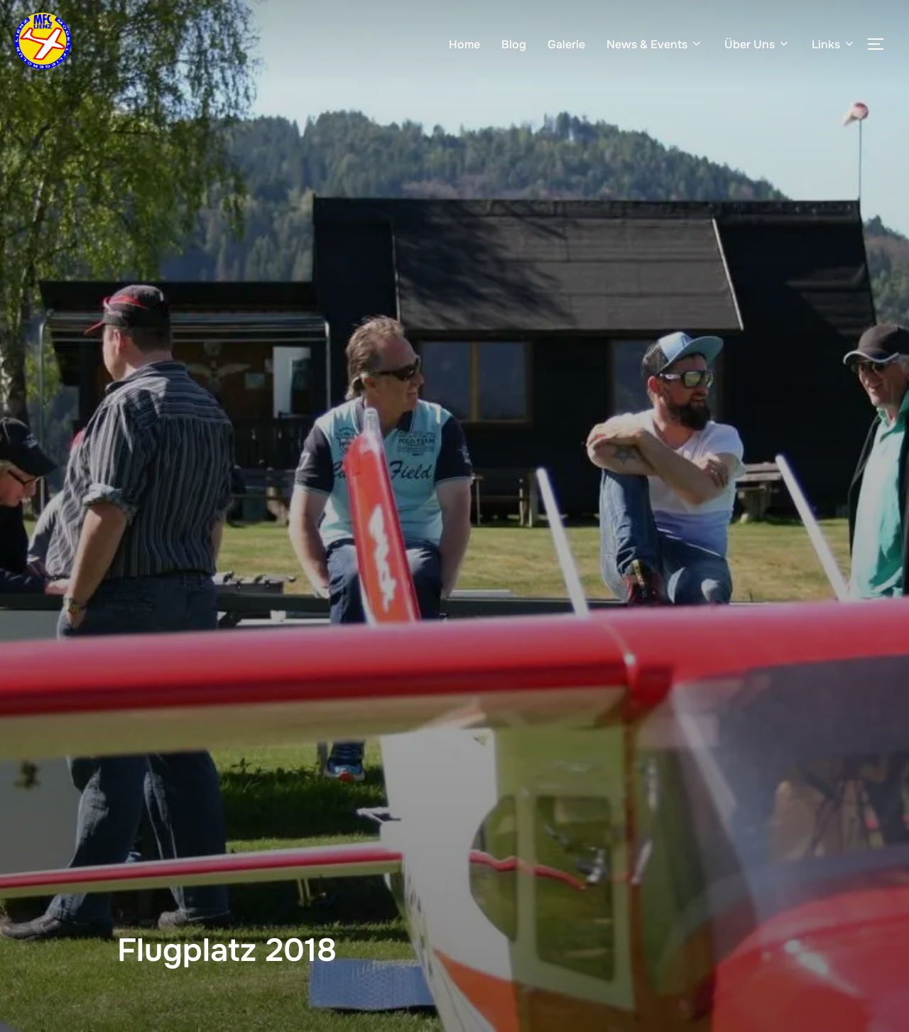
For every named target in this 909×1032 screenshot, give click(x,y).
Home (464, 44)
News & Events (654, 44)
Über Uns (757, 44)
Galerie (566, 44)
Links (834, 44)
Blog (513, 44)
